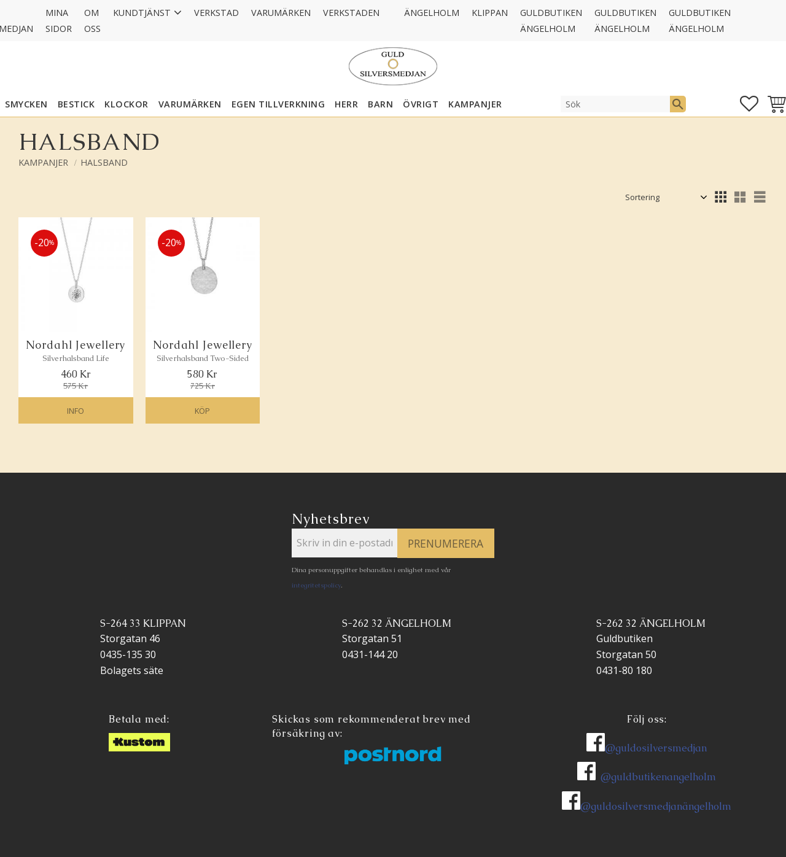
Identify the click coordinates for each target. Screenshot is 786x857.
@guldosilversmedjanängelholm (655, 806)
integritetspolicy (316, 585)
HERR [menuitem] (346, 104)
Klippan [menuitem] (490, 12)
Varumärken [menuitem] (281, 12)
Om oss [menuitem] (92, 20)
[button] (749, 104)
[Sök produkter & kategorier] (615, 104)
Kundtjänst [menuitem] (142, 12)
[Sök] (678, 104)
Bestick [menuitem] (76, 104)
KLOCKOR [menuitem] (126, 104)
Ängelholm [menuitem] (431, 12)
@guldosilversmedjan (656, 748)
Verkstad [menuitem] (216, 12)
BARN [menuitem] (380, 104)
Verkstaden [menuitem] (351, 12)
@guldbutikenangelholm (658, 776)
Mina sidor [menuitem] (58, 20)
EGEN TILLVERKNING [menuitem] (278, 104)
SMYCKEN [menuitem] (26, 104)
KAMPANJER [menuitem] (475, 104)
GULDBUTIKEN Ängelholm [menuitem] (551, 20)
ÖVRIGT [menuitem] (420, 104)
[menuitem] (392, 5)
